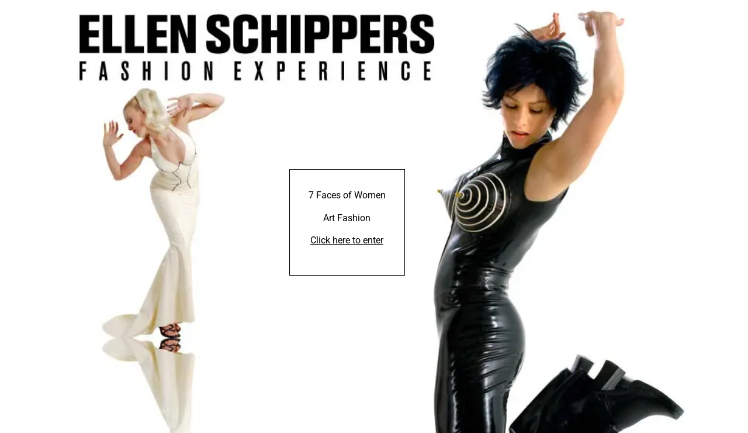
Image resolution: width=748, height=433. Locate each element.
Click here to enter (346, 240)
